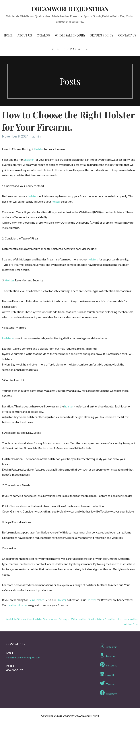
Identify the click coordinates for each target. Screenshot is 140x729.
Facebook (108, 692)
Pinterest (108, 664)
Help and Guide (76, 49)
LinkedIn (107, 674)
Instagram (108, 646)
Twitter (107, 683)
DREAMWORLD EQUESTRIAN (70, 9)
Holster (39, 149)
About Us (25, 35)
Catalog (43, 35)
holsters (93, 259)
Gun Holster (36, 600)
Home (8, 35)
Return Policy (101, 35)
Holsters (7, 338)
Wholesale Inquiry (70, 35)
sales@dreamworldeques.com (23, 657)
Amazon (107, 655)
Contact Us (127, 35)
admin (36, 136)
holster (29, 159)
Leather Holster (17, 605)
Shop (55, 49)
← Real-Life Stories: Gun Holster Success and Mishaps (35, 619)
